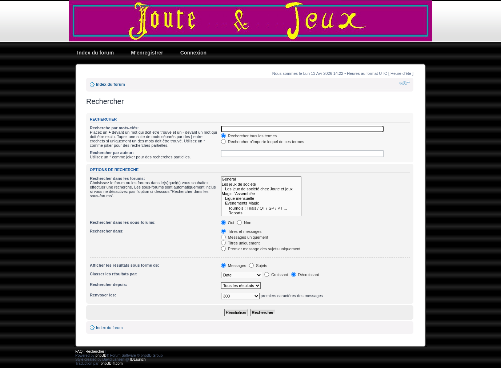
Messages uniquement (244, 237)
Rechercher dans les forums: (117, 178)
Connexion (193, 53)
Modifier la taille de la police (404, 83)
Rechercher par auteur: (112, 152)
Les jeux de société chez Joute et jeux (261, 189)
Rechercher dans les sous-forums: (123, 222)
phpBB (101, 355)
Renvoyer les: (103, 295)
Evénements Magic (261, 203)
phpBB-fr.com (112, 363)
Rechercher (94, 351)
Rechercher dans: (107, 231)
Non (244, 223)
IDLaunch (138, 359)
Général (261, 179)
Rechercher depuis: (108, 284)
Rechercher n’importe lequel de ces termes (262, 141)
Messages (233, 265)
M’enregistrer (147, 53)
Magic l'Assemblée (261, 193)
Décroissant (305, 274)
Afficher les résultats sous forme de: (124, 265)
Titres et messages (241, 231)
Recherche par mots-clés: (114, 128)
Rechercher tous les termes (249, 136)
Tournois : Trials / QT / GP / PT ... (261, 208)
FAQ (79, 351)
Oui (227, 223)
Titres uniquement (240, 243)
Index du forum (95, 53)
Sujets (258, 265)
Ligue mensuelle (261, 198)
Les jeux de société (261, 184)
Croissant (276, 274)
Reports (261, 213)
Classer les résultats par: (113, 274)
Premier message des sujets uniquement (260, 249)
